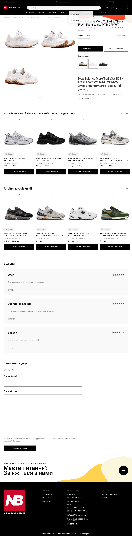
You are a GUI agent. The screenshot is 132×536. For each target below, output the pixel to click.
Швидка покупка (90, 48)
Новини (71, 494)
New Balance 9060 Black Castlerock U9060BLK (16, 235)
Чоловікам (52, 12)
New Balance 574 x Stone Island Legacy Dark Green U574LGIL (113, 235)
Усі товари (30, 12)
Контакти (102, 12)
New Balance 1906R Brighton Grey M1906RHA (82, 159)
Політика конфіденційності (76, 515)
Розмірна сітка (122, 35)
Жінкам (41, 12)
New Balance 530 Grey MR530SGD (15, 159)
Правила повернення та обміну (78, 520)
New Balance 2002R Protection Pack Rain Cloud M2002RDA (114, 159)
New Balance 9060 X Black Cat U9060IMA (49, 159)
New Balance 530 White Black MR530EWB (80, 235)
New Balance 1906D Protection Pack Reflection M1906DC (50, 235)
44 (84, 41)
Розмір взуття (74, 498)
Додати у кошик (116, 48)
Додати (10, 154)
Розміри (72, 12)
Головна (6, 18)
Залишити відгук (20, 448)
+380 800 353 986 (10, 1)
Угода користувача (77, 511)
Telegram (105, 498)
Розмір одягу (74, 501)
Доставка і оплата (87, 12)
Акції (62, 12)
